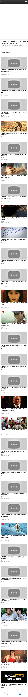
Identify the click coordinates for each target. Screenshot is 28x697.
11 (7, 694)
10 (25, 692)
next (20, 694)
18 (12, 694)
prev (3, 692)
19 (15, 694)
